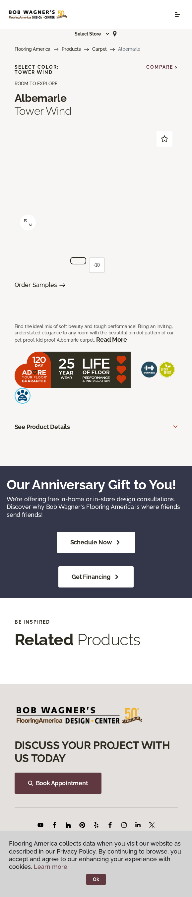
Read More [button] (111, 339)
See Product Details (42, 426)
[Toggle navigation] (177, 14)
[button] (92, 34)
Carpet (99, 49)
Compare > (162, 67)
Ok (96, 879)
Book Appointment (58, 783)
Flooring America (33, 49)
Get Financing (96, 577)
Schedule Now (96, 542)
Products (71, 49)
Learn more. (51, 866)
